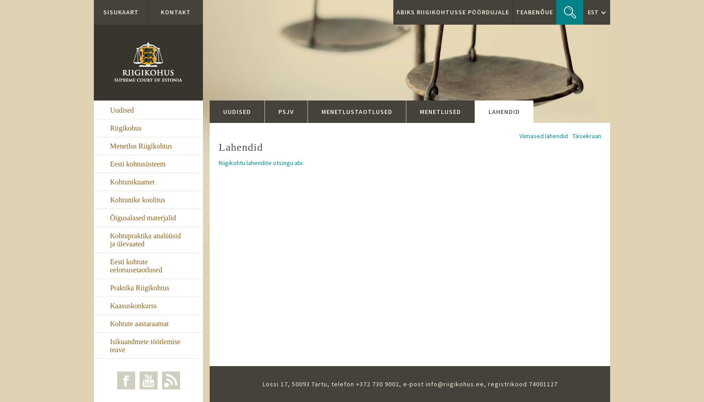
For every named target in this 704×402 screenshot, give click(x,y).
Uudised (122, 110)
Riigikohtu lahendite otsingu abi (261, 163)
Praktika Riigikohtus (139, 288)
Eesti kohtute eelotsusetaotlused (136, 266)
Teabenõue (534, 12)
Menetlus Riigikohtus (141, 146)
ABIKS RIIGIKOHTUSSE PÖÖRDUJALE (452, 12)
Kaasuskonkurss (133, 306)
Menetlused (440, 112)
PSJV (286, 112)
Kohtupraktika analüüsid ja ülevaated (145, 240)
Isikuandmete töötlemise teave (145, 346)
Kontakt (176, 12)
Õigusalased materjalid (143, 218)
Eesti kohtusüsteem (138, 164)
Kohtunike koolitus (137, 200)
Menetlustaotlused (356, 112)
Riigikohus (125, 128)
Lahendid (504, 112)
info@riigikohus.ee (455, 384)
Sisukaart (121, 12)
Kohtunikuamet (132, 182)
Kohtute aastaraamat (139, 324)
